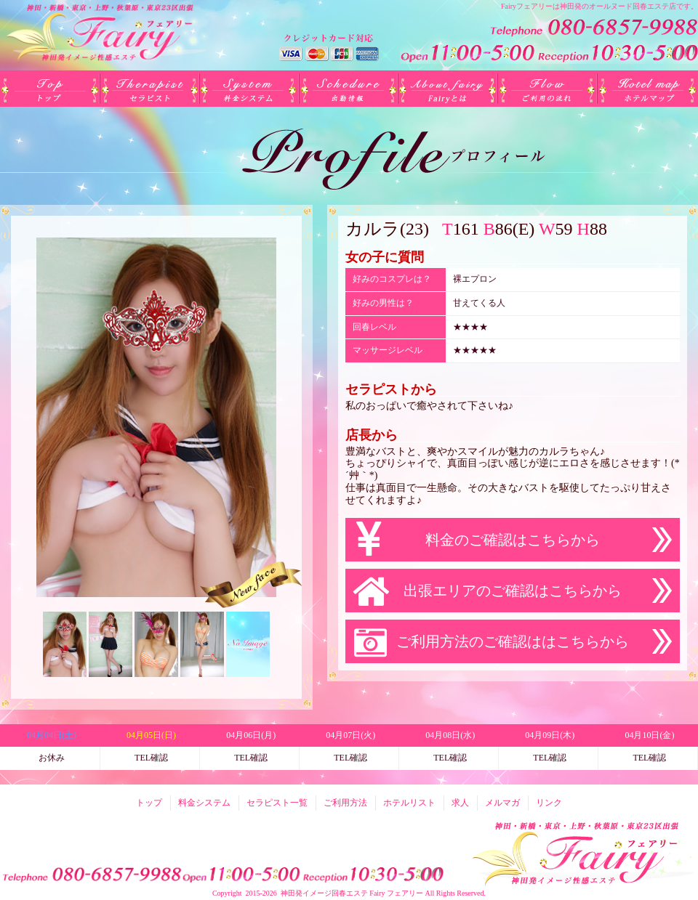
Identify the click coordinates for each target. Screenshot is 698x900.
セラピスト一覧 (149, 88)
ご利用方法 (548, 88)
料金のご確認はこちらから (512, 540)
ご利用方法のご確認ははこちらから (512, 641)
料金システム (249, 88)
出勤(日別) (348, 88)
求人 (460, 803)
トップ (50, 88)
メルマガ (502, 803)
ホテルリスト (647, 88)
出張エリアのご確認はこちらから (513, 591)
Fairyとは (448, 88)
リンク (549, 803)
